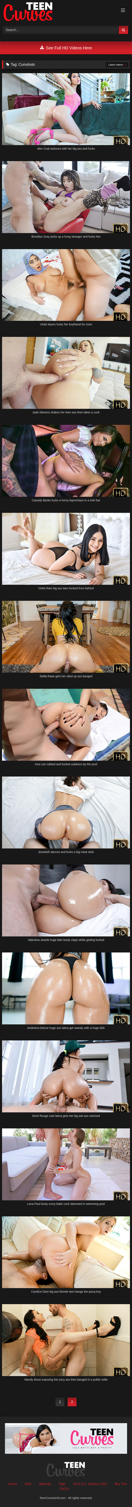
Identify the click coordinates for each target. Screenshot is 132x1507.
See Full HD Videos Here (66, 48)
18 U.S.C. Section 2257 (90, 1484)
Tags (61, 1484)
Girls (28, 1484)
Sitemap (45, 1484)
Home (12, 1484)
